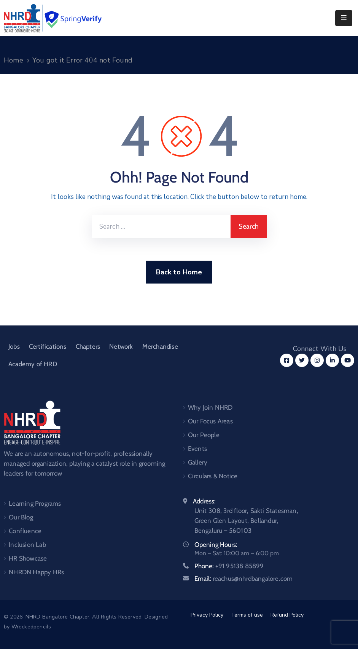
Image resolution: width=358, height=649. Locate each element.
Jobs (14, 346)
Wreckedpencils (31, 626)
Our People (204, 435)
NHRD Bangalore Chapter (57, 616)
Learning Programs (35, 503)
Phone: (229, 566)
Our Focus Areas (210, 421)
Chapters (88, 346)
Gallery (197, 462)
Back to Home (179, 272)
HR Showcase (28, 558)
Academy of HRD (32, 364)
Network (121, 346)
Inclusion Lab (27, 544)
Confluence (25, 531)
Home (13, 60)
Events (197, 448)
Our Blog (21, 517)
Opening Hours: (215, 544)
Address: (204, 501)
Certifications (48, 346)
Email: (243, 578)
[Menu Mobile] (343, 18)
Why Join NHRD (210, 407)
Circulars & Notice (213, 476)
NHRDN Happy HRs (36, 572)
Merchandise (160, 346)
